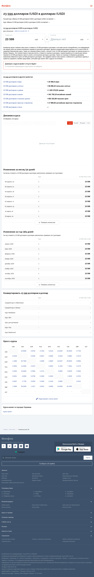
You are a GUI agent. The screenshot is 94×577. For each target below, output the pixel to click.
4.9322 (42, 386)
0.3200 (51, 376)
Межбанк (4, 478)
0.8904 (78, 361)
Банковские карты (37, 476)
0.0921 (14, 376)
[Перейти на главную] (6, 6)
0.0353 (33, 381)
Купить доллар (6, 507)
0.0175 (78, 356)
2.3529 (70, 376)
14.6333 (60, 351)
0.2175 (78, 366)
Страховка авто (6, 541)
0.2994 (33, 371)
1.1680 (14, 361)
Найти (88, 458)
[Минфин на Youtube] (27, 446)
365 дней (82, 123)
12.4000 (23, 366)
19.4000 (60, 386)
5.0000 (60, 371)
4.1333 (60, 366)
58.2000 (23, 386)
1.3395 (14, 386)
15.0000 (23, 371)
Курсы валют (7, 411)
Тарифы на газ (66, 478)
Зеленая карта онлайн (8, 539)
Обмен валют (6, 505)
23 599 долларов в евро (12, 82)
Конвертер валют (7, 480)
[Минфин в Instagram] (21, 446)
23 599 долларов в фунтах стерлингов (17, 103)
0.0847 (42, 356)
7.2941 (70, 366)
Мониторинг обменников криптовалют (13, 482)
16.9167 (60, 361)
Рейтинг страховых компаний (71, 539)
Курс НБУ (4, 476)
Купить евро (35, 507)
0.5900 (60, 381)
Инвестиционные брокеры (70, 476)
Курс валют (5, 473)
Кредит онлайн (36, 480)
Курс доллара (36, 473)
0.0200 (33, 356)
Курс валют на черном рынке (71, 505)
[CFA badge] (6, 548)
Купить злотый (66, 507)
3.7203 (42, 351)
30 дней (76, 123)
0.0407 (14, 381)
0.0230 (14, 356)
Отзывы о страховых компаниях (41, 539)
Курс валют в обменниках (39, 505)
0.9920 (51, 366)
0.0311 (78, 381)
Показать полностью (47, 222)
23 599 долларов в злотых (13, 86)
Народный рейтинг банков (70, 480)
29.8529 (69, 361)
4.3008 (42, 361)
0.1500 (42, 381)
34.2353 (69, 386)
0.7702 (78, 351)
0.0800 (51, 356)
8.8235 (70, 371)
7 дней (70, 123)
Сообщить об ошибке (47, 463)
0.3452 (14, 371)
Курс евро (65, 473)
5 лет (88, 123)
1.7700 (24, 381)
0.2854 (14, 366)
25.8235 (69, 351)
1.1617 (33, 386)
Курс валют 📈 (13, 429)
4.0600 (51, 361)
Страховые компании (68, 541)
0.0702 (78, 376)
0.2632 (78, 371)
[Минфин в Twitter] (15, 446)
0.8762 (33, 351)
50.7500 (23, 361)
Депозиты (35, 478)
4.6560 (51, 386)
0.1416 (51, 381)
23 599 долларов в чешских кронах (16, 99)
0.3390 (42, 376)
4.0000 (24, 376)
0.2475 (33, 366)
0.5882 (70, 356)
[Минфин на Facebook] (4, 446)
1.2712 (42, 371)
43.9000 (23, 351)
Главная (5, 429)
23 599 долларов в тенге (12, 107)
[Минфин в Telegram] (9, 446)
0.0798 (33, 376)
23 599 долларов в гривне (13, 90)
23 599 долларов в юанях (13, 94)
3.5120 (51, 351)
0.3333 (60, 356)
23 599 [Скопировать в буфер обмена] (87, 182)
